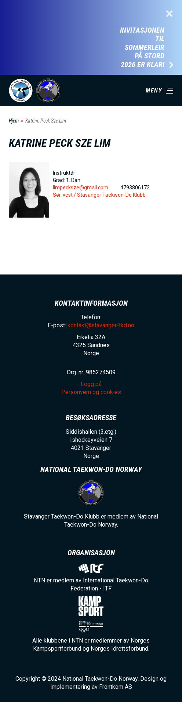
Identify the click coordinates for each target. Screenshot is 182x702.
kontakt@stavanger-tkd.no (101, 325)
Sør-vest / (65, 195)
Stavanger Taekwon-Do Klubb (111, 195)
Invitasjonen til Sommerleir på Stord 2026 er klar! (142, 47)
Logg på (91, 384)
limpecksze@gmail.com (80, 187)
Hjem (14, 121)
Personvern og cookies (91, 392)
